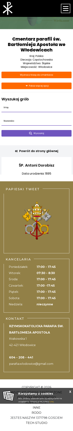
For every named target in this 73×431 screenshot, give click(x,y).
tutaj (51, 401)
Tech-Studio (36, 423)
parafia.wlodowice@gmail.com (31, 364)
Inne (36, 407)
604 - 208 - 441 (21, 357)
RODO (36, 412)
